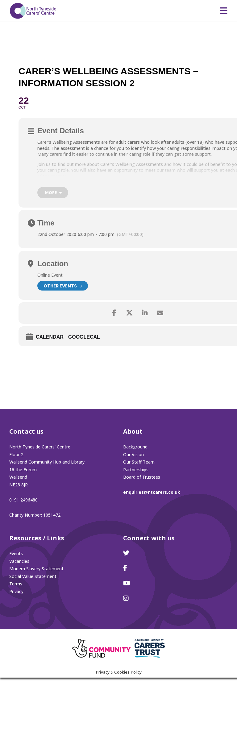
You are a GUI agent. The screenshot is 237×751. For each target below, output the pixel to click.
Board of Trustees (141, 477)
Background (135, 447)
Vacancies (19, 561)
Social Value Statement (32, 576)
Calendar (50, 337)
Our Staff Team (139, 462)
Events (16, 553)
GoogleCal (84, 337)
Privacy (16, 591)
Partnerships (135, 469)
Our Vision (133, 454)
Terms (15, 584)
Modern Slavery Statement (36, 569)
